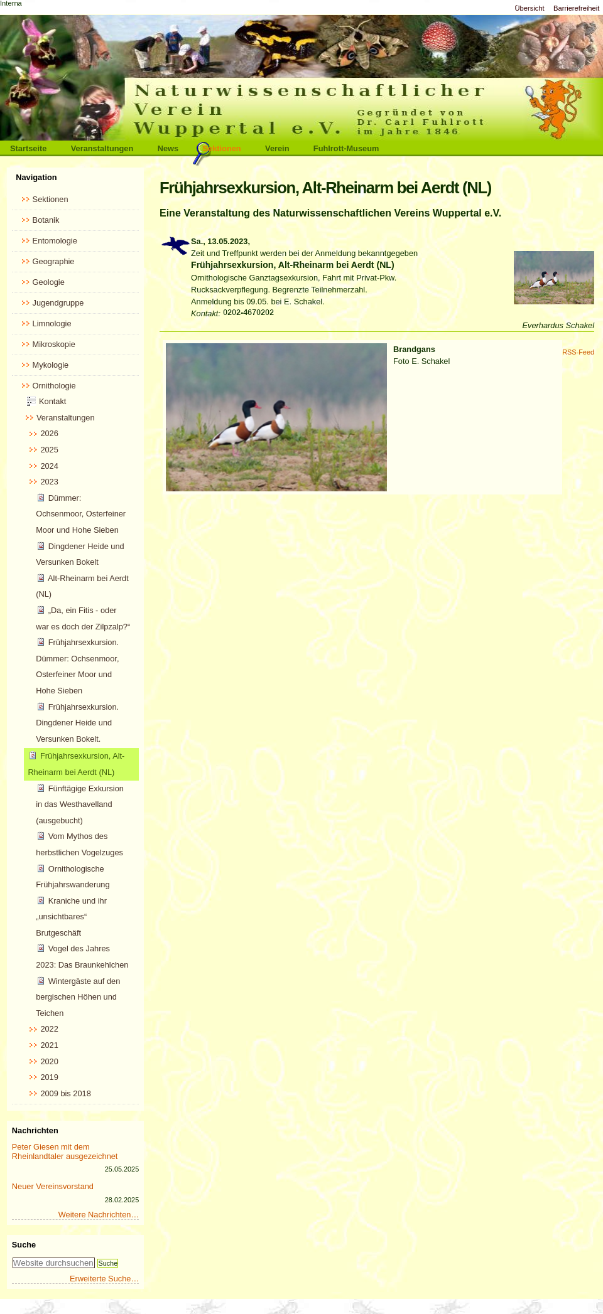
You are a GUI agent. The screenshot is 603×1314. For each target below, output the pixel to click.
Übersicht (529, 8)
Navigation (36, 177)
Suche (24, 1244)
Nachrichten (35, 1130)
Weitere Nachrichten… (98, 1214)
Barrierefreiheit (576, 8)
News (168, 148)
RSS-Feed (578, 352)
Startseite (28, 148)
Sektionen (222, 148)
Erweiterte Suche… (104, 1278)
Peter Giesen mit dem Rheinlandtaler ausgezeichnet (65, 1151)
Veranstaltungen (102, 148)
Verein (277, 148)
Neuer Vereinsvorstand (53, 1186)
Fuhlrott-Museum (346, 148)
